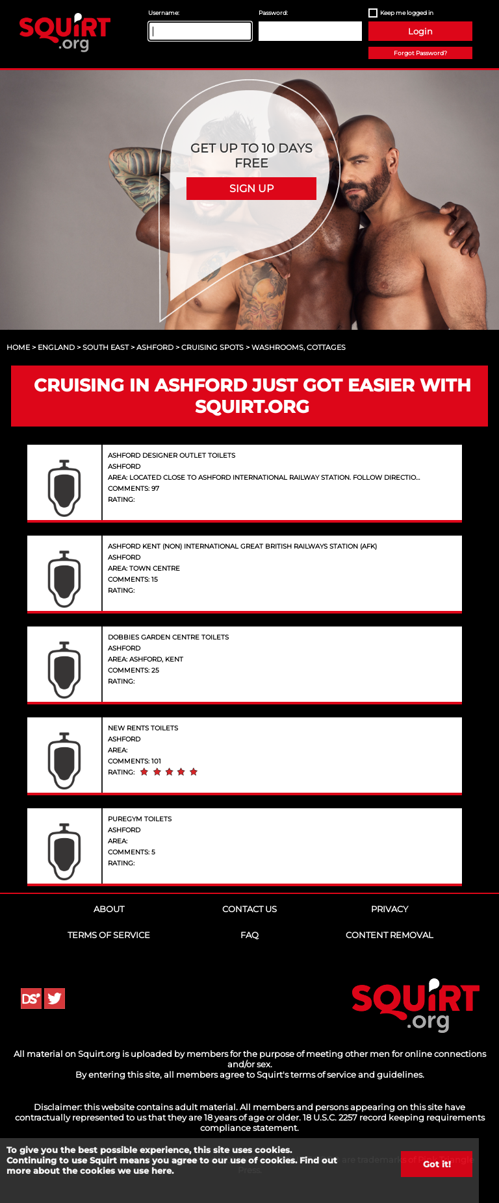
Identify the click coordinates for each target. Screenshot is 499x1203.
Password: (273, 12)
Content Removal (389, 935)
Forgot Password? (420, 52)
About (109, 909)
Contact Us (249, 909)
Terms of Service (109, 935)
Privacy (389, 909)
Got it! (437, 1164)
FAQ (249, 935)
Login (420, 31)
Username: (163, 12)
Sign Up (251, 188)
